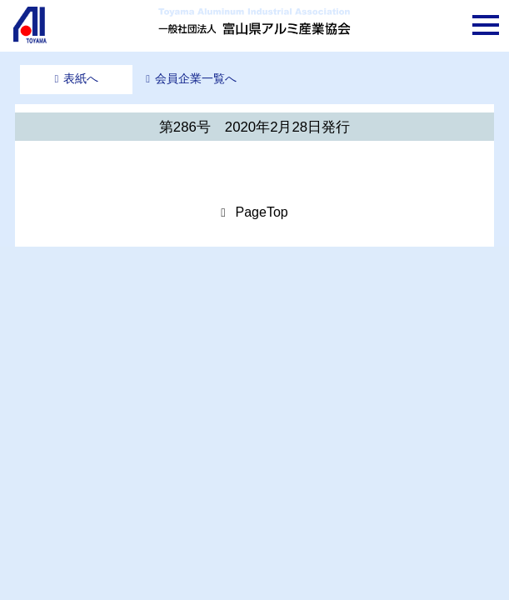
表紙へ (80, 78)
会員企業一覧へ (196, 78)
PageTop (262, 212)
